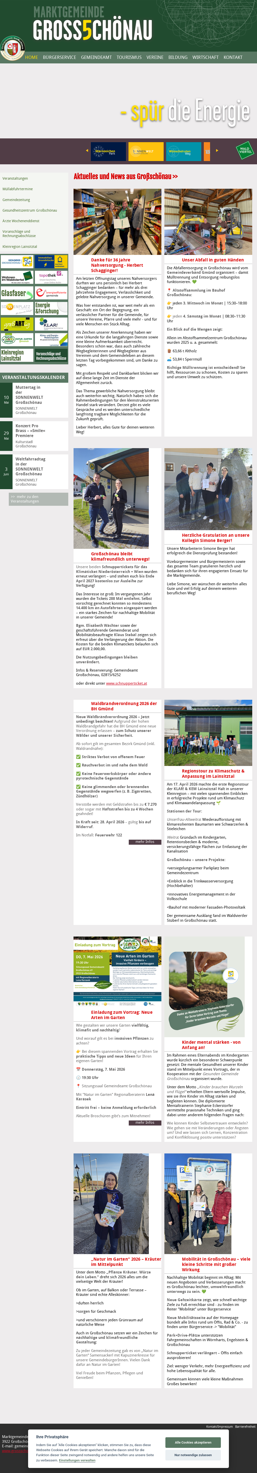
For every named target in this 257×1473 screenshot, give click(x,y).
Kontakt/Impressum (219, 1426)
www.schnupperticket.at (122, 684)
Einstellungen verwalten (77, 1460)
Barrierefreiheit (245, 1426)
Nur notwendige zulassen (193, 1455)
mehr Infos (145, 842)
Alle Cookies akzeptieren (193, 1442)
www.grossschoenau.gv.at (24, 1451)
